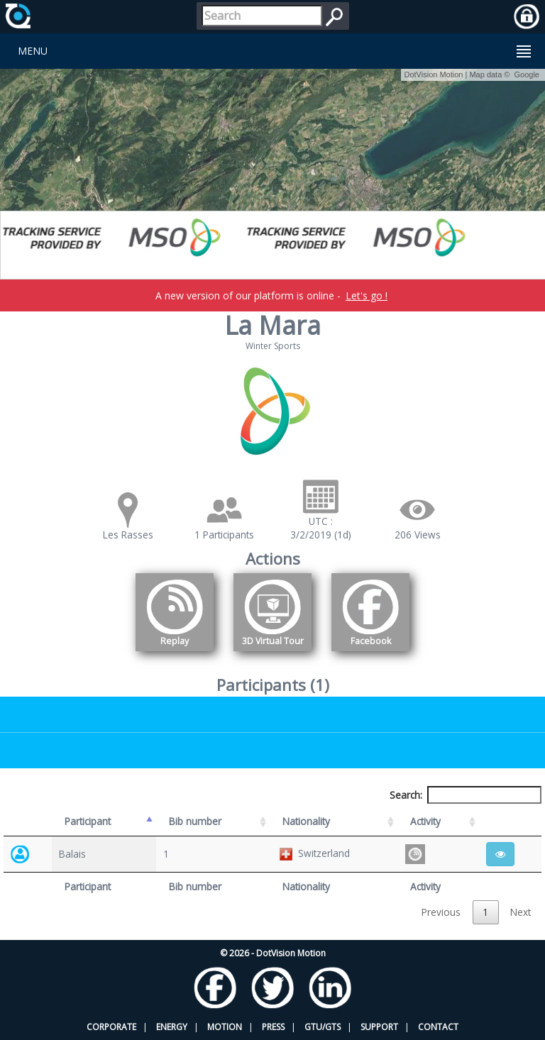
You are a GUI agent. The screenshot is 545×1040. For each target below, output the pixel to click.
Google (526, 74)
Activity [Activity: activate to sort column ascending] (425, 821)
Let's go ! (366, 295)
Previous (441, 912)
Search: (465, 795)
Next (520, 912)
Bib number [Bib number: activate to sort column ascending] (195, 821)
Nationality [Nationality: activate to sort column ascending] (306, 821)
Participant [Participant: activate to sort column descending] (88, 821)
